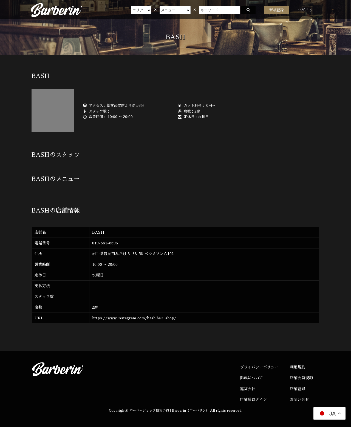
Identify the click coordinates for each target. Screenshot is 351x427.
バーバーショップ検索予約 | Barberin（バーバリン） (169, 410)
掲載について (251, 378)
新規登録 (276, 10)
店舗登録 (297, 389)
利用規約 (297, 367)
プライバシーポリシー (259, 367)
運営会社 (247, 389)
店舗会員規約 (301, 378)
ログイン (305, 10)
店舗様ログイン (253, 399)
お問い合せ (299, 399)
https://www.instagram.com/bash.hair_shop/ (134, 318)
